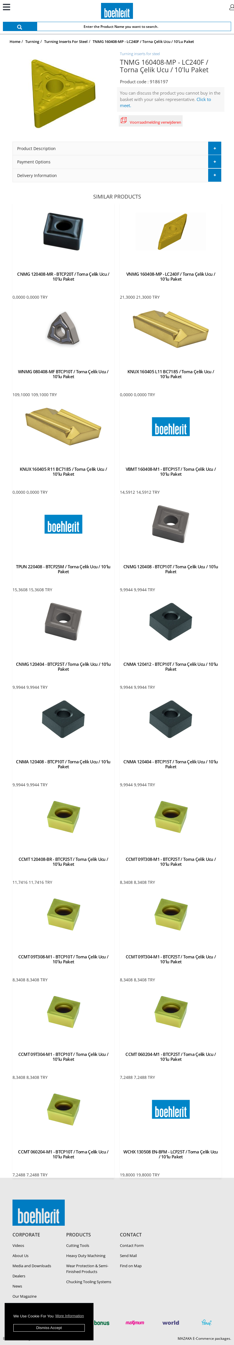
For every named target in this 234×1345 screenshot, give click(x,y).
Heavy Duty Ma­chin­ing (85, 1255)
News (17, 1286)
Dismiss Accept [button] (49, 1328)
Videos (18, 1245)
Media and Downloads (31, 1265)
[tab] (117, 148)
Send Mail (128, 1255)
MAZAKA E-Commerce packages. (204, 1338)
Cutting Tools (77, 1245)
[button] (117, 148)
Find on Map (131, 1265)
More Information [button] (69, 1316)
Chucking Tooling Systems (88, 1281)
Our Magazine (24, 1296)
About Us (20, 1255)
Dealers (18, 1276)
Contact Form (132, 1245)
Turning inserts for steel (140, 53)
